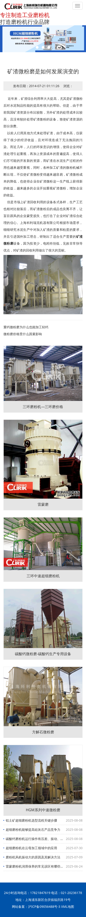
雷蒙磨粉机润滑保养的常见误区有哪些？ (35, 866)
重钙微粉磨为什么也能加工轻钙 (25, 327)
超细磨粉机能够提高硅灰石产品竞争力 (33, 829)
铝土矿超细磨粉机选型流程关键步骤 (31, 820)
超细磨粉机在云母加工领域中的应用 (31, 848)
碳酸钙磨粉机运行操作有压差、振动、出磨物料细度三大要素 (44, 839)
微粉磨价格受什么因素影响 (22, 334)
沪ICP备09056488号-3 (44, 906)
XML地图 (67, 906)
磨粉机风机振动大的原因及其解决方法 (33, 857)
